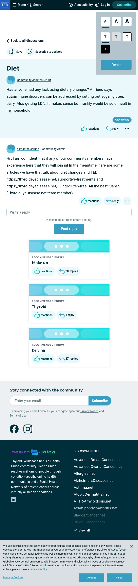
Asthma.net (84, 487)
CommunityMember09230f (34, 80)
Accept (91, 577)
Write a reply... (21, 212)
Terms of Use (18, 415)
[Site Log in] (102, 5)
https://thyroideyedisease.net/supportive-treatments (51, 179)
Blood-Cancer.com (89, 522)
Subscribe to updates (43, 51)
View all (82, 530)
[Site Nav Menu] (19, 5)
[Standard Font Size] (105, 21)
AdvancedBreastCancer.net (97, 459)
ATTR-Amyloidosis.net (93, 501)
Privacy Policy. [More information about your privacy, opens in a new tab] (39, 569)
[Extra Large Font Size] (127, 21)
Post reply (69, 229)
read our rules (63, 219)
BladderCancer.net (89, 515)
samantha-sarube (28, 149)
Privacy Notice (89, 411)
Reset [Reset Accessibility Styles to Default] (116, 65)
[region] (69, 563)
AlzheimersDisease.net (93, 480)
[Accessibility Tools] (81, 5)
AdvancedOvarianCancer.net (98, 466)
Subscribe (124, 5)
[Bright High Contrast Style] (127, 36)
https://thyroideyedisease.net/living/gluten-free (46, 186)
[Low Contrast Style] (116, 36)
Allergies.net (84, 473)
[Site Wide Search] (35, 5)
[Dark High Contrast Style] (105, 49)
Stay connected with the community (46, 390)
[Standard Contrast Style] (105, 36)
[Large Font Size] (116, 21)
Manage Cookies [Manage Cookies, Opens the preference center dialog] (13, 577)
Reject (119, 577)
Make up (40, 262)
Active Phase (122, 119)
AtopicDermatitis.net (91, 494)
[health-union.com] (33, 451)
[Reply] (112, 128)
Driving (38, 350)
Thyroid (39, 306)
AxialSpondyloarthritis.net (96, 508)
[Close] (131, 546)
